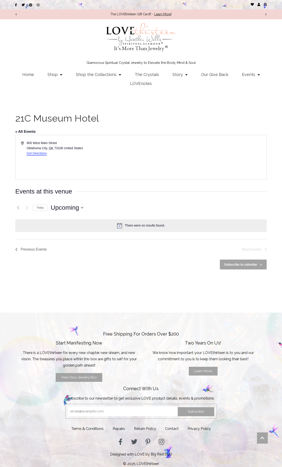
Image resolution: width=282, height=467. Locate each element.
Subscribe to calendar (240, 264)
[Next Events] (27, 207)
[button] (265, 4)
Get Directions (37, 153)
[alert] (141, 225)
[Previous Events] (18, 207)
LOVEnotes (141, 83)
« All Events (25, 131)
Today (40, 207)
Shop (55, 74)
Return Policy (145, 429)
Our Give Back (214, 74)
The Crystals (147, 74)
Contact (172, 429)
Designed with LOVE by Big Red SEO (141, 454)
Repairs (119, 429)
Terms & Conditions (87, 429)
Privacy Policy (199, 429)
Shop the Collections (98, 74)
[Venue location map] (203, 157)
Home (28, 74)
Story (180, 74)
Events (251, 74)
